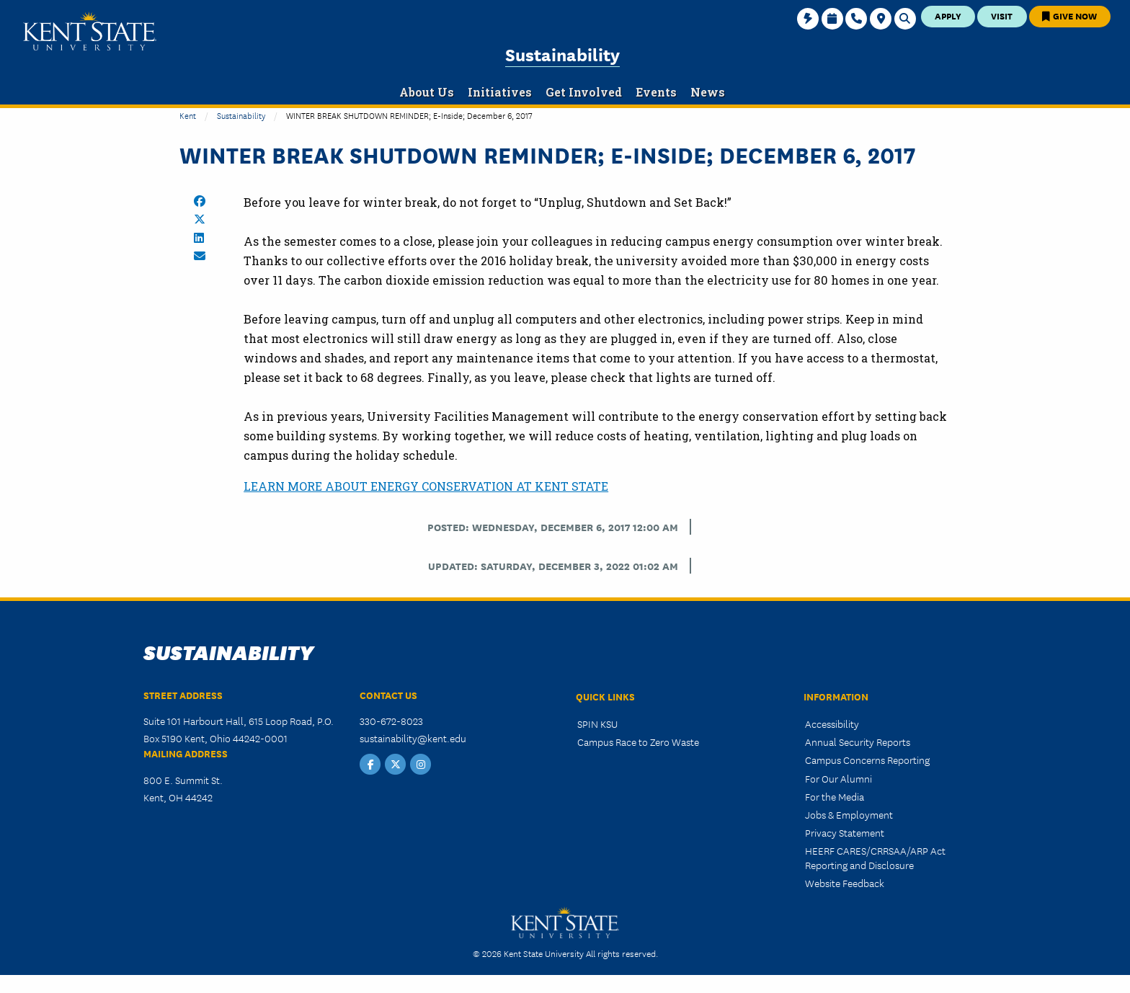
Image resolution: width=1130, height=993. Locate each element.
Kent (187, 115)
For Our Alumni (838, 778)
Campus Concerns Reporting (867, 759)
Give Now (1069, 15)
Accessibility (832, 723)
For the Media (834, 796)
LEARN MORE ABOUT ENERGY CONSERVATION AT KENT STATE (426, 486)
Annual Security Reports (857, 741)
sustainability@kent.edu (413, 738)
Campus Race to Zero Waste (638, 741)
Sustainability (562, 53)
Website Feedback (844, 883)
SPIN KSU (597, 723)
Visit (1002, 15)
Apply (948, 15)
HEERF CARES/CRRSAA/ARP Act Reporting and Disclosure (875, 857)
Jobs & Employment (849, 814)
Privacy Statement (844, 832)
